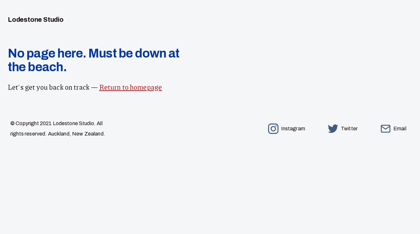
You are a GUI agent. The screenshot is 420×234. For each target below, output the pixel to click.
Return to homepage (130, 87)
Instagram (286, 129)
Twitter (343, 129)
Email (393, 129)
